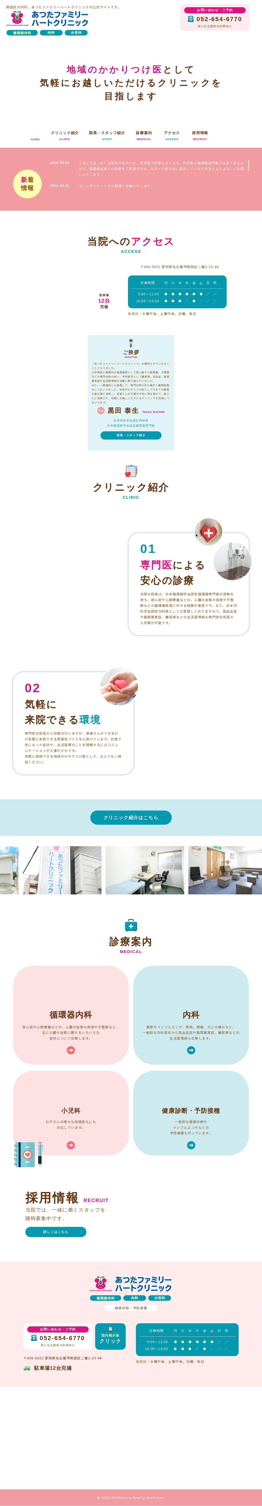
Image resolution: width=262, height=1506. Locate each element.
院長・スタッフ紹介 (131, 435)
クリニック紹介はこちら (131, 817)
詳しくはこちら (56, 1232)
